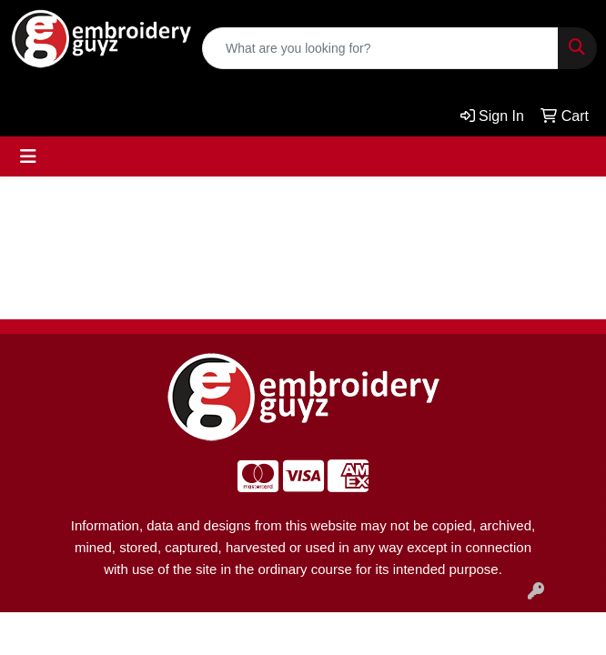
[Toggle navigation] (28, 156)
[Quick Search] (380, 48)
